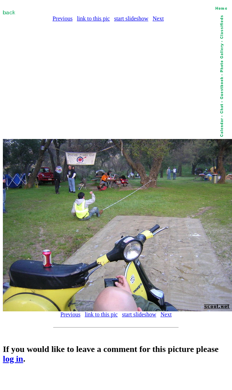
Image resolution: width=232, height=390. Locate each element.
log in (13, 358)
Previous (63, 18)
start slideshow (131, 18)
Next (158, 18)
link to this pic (93, 18)
